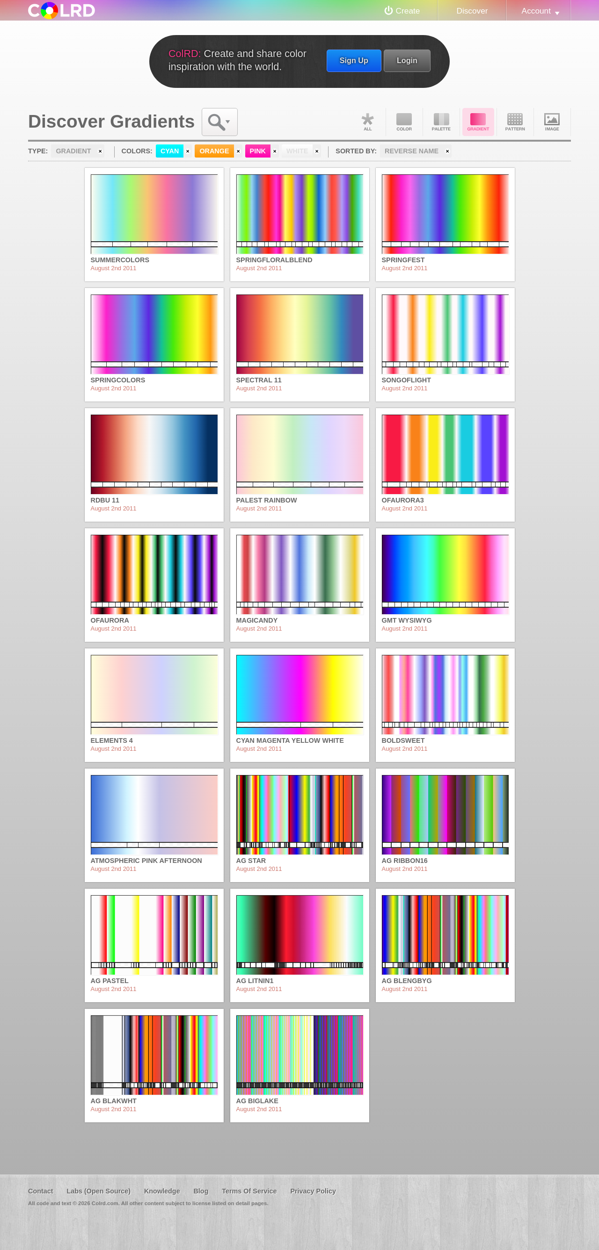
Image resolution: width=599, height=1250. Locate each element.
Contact (40, 1191)
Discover (472, 10)
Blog (200, 1191)
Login (407, 60)
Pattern (515, 122)
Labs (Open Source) (98, 1191)
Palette (441, 122)
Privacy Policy (313, 1191)
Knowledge (162, 1191)
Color (404, 122)
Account (536, 10)
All (367, 122)
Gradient (478, 122)
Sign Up (354, 60)
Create (408, 10)
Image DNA (552, 122)
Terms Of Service (249, 1191)
